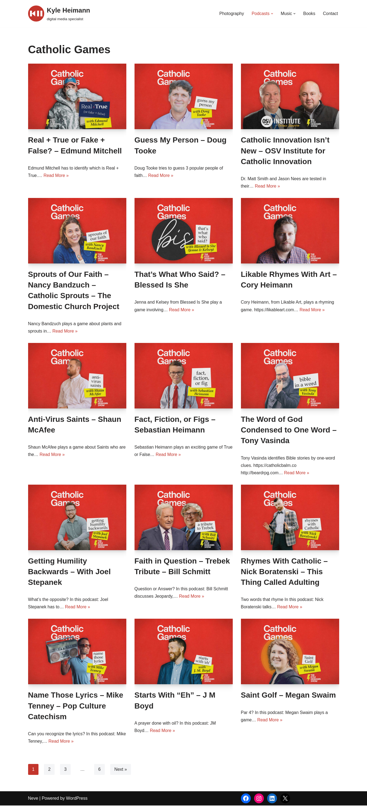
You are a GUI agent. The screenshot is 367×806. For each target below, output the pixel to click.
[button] (272, 14)
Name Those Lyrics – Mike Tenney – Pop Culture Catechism (75, 706)
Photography (231, 13)
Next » (120, 770)
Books (309, 13)
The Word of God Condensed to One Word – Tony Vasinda (289, 430)
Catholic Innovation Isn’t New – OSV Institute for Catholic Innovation (285, 150)
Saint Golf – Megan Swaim (288, 695)
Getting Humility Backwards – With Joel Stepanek (69, 572)
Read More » (56, 175)
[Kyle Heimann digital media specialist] (59, 13)
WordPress (77, 798)
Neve (33, 798)
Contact (330, 13)
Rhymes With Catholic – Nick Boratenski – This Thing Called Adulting (284, 572)
